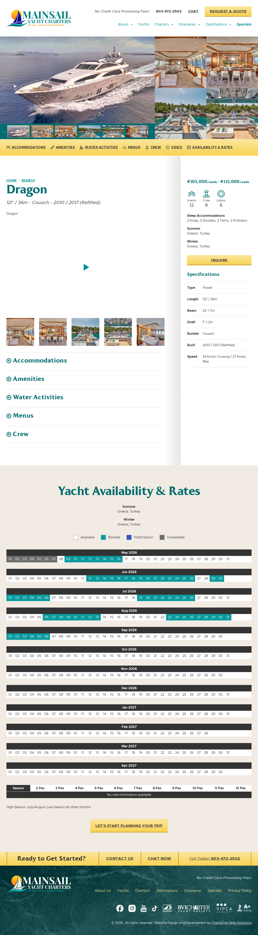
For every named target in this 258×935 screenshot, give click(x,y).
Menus (131, 147)
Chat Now (159, 859)
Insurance (192, 891)
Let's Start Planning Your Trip (128, 826)
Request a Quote (228, 11)
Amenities (63, 147)
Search (28, 180)
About (125, 24)
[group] (77, 80)
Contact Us (119, 859)
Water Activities (99, 147)
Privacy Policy (240, 891)
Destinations (219, 24)
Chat (193, 11)
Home (11, 180)
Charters (164, 24)
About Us (103, 891)
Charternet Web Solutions (232, 923)
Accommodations (26, 147)
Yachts (144, 24)
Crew (153, 147)
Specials (244, 24)
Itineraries (190, 24)
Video (174, 147)
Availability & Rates (209, 147)
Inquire (219, 260)
